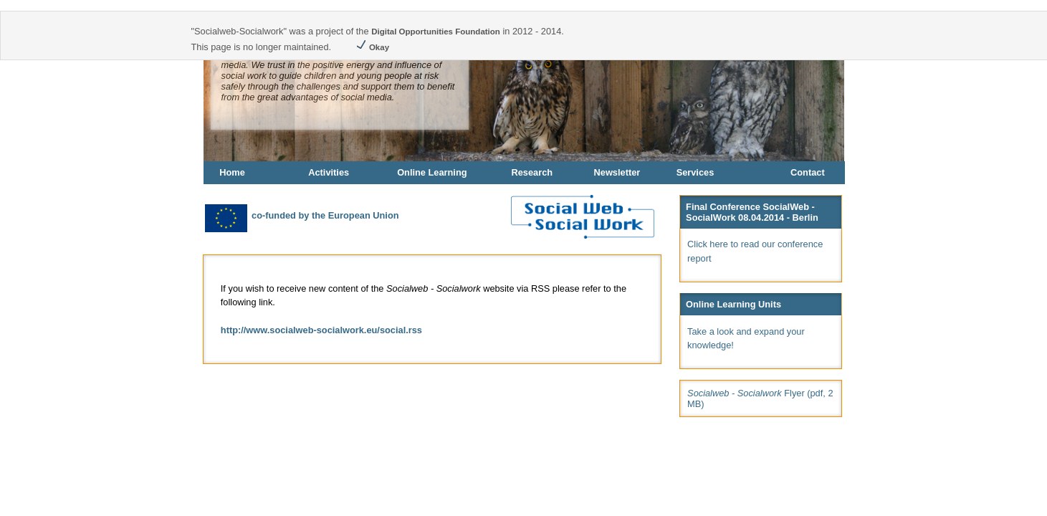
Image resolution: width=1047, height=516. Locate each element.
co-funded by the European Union (301, 215)
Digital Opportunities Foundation (435, 31)
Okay (372, 47)
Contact (807, 172)
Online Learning (432, 172)
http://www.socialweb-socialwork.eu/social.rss (321, 330)
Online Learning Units (733, 304)
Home (232, 172)
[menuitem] (255, 172)
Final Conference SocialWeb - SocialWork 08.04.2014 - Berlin (752, 212)
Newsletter (617, 172)
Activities (328, 172)
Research (532, 172)
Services (695, 172)
